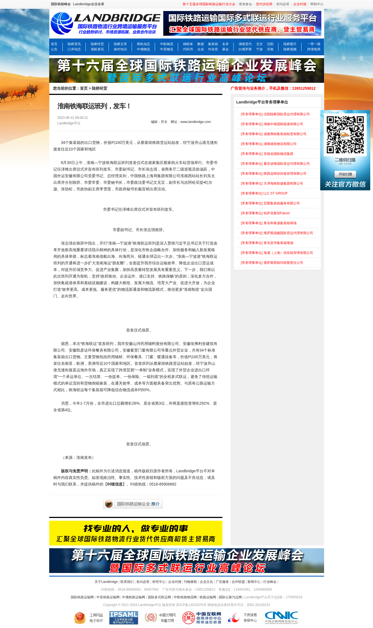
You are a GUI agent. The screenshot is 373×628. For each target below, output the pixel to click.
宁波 (259, 49)
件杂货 (213, 49)
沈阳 (270, 44)
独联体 (188, 44)
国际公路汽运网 (230, 597)
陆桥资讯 (74, 44)
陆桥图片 (290, 44)
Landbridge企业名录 (88, 4)
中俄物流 (143, 49)
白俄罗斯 (245, 49)
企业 (200, 49)
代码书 (188, 49)
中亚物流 (166, 49)
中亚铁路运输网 (108, 597)
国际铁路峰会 (61, 4)
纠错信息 (115, 484)
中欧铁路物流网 (185, 597)
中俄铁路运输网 (133, 597)
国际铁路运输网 (82, 597)
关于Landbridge (106, 582)
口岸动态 (74, 49)
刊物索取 (190, 582)
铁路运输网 (208, 597)
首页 (54, 44)
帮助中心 (317, 4)
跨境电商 (313, 49)
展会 (225, 49)
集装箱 (213, 44)
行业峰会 (270, 582)
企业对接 (174, 582)
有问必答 (282, 4)
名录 (225, 44)
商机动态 (143, 44)
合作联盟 (238, 582)
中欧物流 (166, 44)
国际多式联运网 (159, 597)
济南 (270, 49)
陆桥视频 (290, 49)
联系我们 (127, 582)
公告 (54, 49)
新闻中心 (254, 582)
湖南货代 (245, 44)
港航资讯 (97, 49)
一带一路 (313, 44)
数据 (200, 44)
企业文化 (206, 582)
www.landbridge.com (196, 122)
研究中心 (158, 582)
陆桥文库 (120, 44)
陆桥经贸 (97, 44)
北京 (259, 44)
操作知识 (120, 49)
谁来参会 (245, 4)
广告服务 (222, 582)
